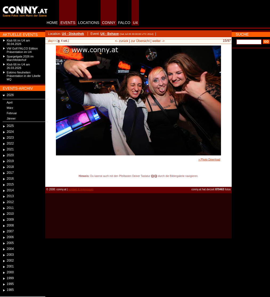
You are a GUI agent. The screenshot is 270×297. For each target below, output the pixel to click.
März (10, 107)
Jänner (11, 118)
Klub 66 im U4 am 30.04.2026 (18, 42)
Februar (12, 113)
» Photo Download (209, 159)
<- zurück (121, 41)
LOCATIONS (88, 22)
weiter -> (158, 41)
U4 (135, 22)
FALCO (124, 22)
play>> (52, 40)
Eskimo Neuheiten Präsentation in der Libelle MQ (23, 76)
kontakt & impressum (80, 189)
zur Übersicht (140, 41)
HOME (52, 22)
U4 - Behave (109, 34)
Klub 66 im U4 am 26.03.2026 (18, 66)
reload (49, 181)
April (10, 102)
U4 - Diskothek (73, 34)
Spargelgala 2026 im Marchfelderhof (20, 58)
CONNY (109, 22)
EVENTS (67, 22)
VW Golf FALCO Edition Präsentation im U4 (22, 50)
